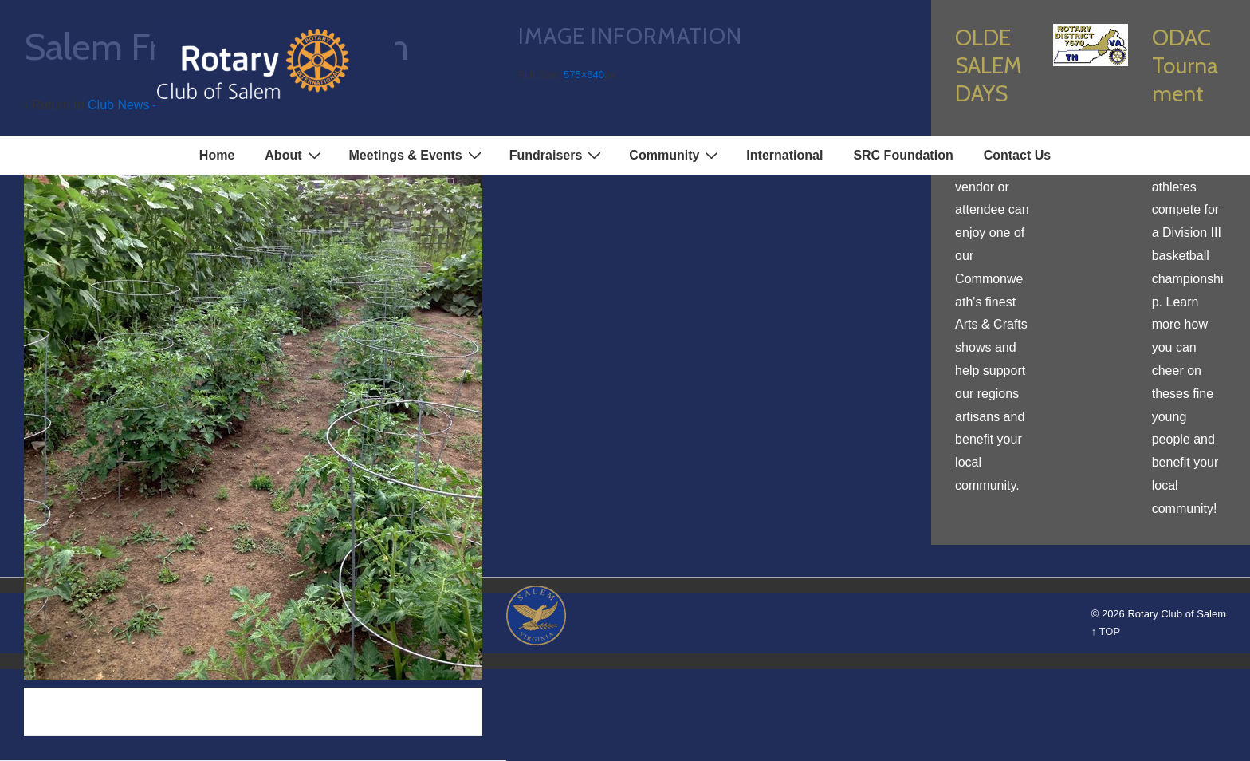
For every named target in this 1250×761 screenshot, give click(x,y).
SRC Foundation (903, 155)
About (294, 155)
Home (216, 155)
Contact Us (1017, 155)
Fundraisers (557, 155)
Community (675, 155)
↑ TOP (1105, 631)
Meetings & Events (417, 155)
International (784, 155)
